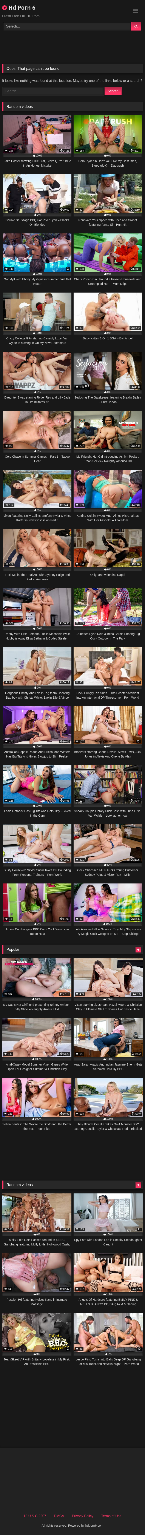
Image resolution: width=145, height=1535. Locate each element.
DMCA (59, 1516)
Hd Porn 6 (18, 7)
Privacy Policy (82, 1516)
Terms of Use (111, 1516)
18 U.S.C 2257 (34, 1516)
